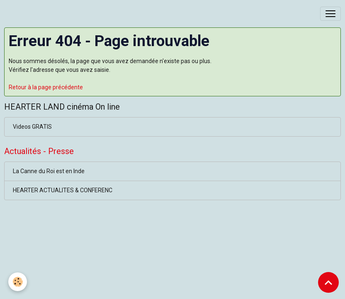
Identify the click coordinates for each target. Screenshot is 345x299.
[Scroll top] (328, 282)
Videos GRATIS (32, 126)
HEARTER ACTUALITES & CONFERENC (62, 190)
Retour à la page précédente (46, 87)
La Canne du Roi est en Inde (49, 171)
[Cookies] (17, 281)
